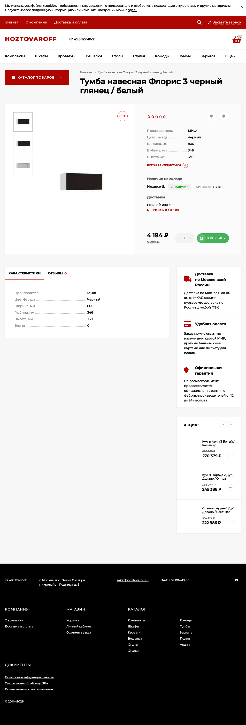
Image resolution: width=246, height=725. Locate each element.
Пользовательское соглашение (29, 689)
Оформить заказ (78, 632)
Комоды (186, 620)
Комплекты (136, 620)
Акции (185, 644)
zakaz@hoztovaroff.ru (132, 580)
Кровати (134, 632)
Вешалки (135, 638)
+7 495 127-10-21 (82, 39)
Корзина (72, 620)
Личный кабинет (78, 626)
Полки (185, 638)
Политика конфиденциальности (29, 677)
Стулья (133, 650)
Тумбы (185, 626)
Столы (133, 644)
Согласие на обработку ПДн (26, 683)
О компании (36, 22)
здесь (132, 10)
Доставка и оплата (70, 22)
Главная (11, 22)
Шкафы (133, 626)
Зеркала (186, 632)
